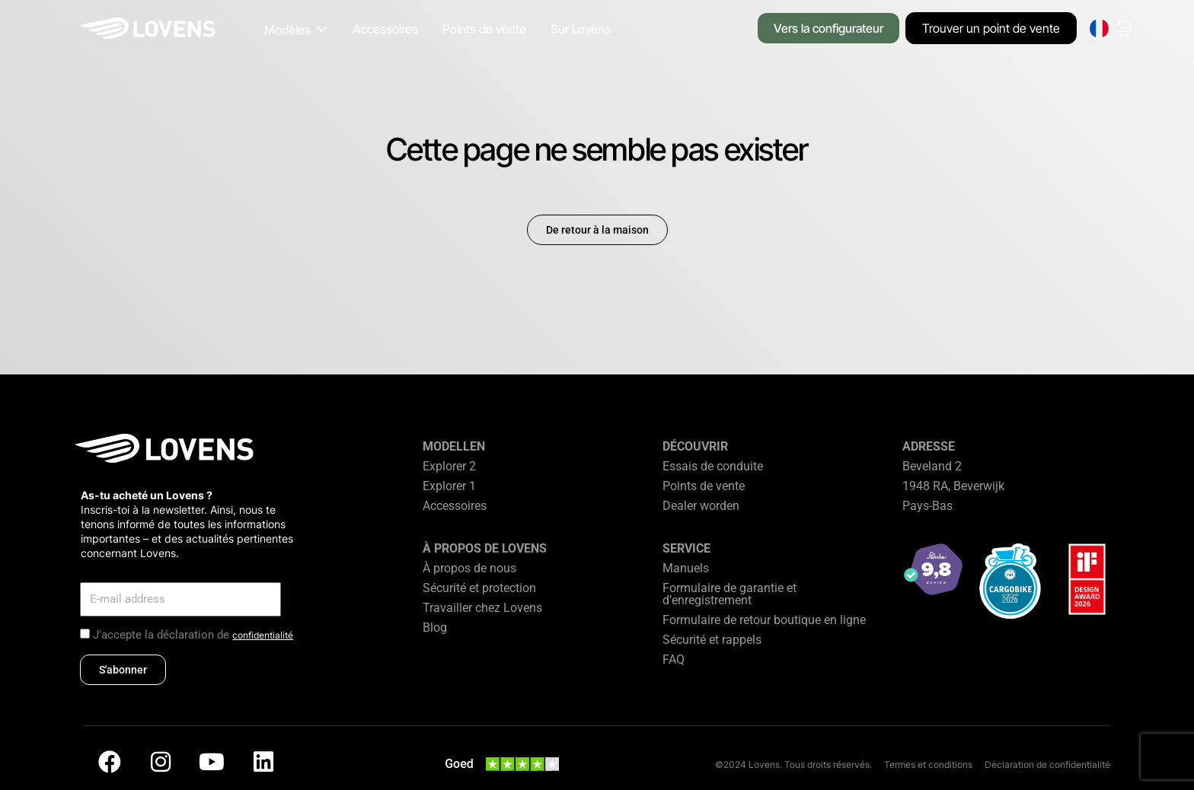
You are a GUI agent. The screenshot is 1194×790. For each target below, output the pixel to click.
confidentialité (262, 635)
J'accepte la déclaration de (193, 635)
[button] (296, 30)
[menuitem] (1099, 28)
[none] (1099, 28)
